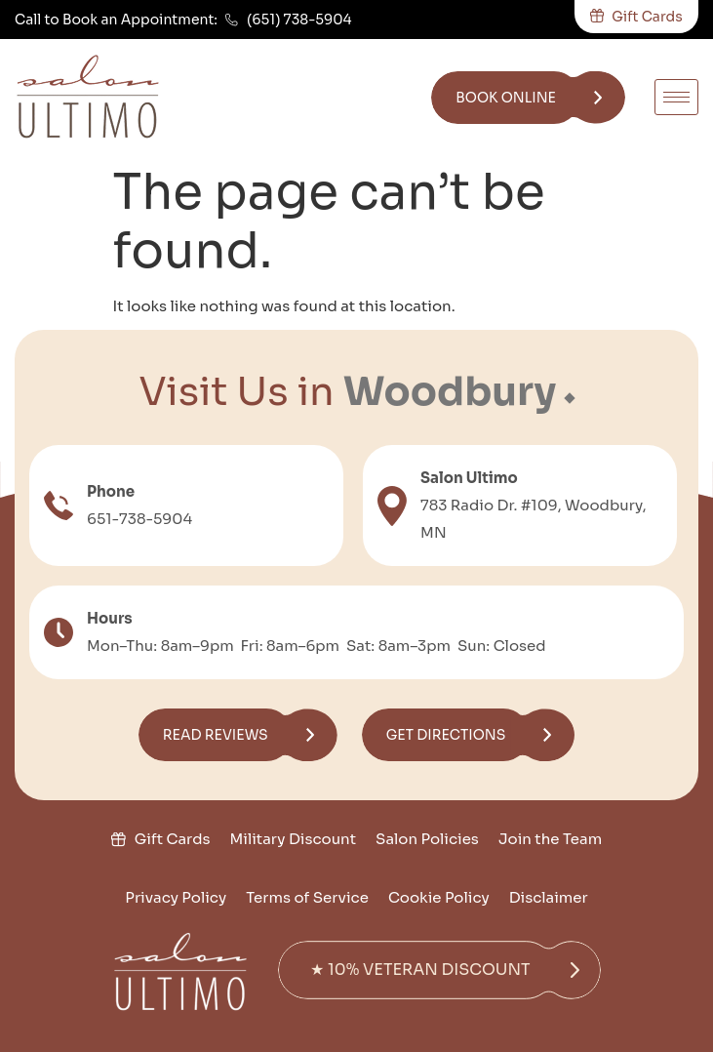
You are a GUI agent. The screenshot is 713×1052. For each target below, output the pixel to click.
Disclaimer (548, 897)
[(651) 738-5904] (231, 20)
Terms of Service (307, 897)
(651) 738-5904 (299, 19)
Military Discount (293, 838)
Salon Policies (427, 838)
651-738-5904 (139, 518)
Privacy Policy (175, 897)
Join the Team (550, 838)
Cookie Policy (439, 897)
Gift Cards (173, 838)
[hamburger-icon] (676, 97)
